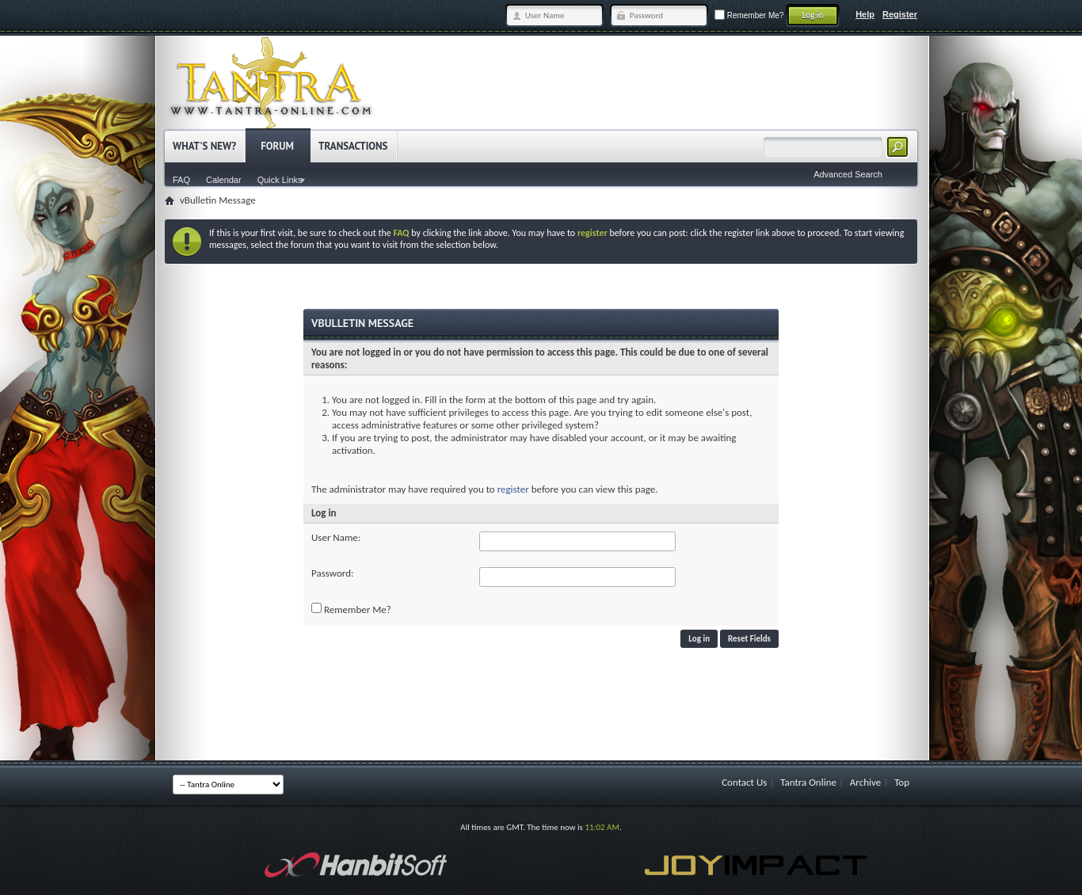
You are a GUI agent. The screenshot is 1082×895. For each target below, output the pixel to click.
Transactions (352, 146)
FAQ (181, 180)
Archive (865, 782)
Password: (332, 573)
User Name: (335, 537)
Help (864, 14)
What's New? (204, 146)
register (513, 489)
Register (899, 14)
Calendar (224, 180)
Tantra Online (808, 782)
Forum (277, 146)
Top (901, 782)
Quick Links (280, 180)
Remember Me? (748, 15)
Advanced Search (847, 174)
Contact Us (744, 782)
